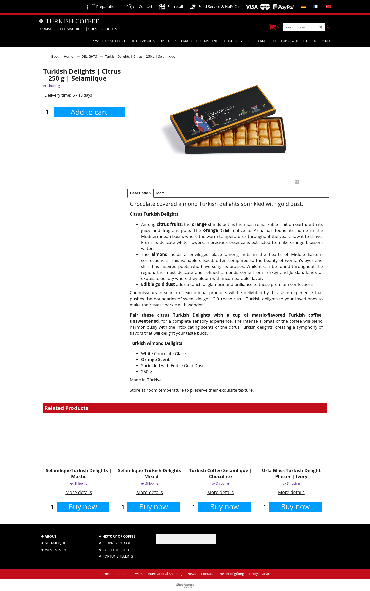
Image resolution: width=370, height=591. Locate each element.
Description (140, 193)
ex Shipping (51, 86)
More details (78, 492)
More (160, 193)
